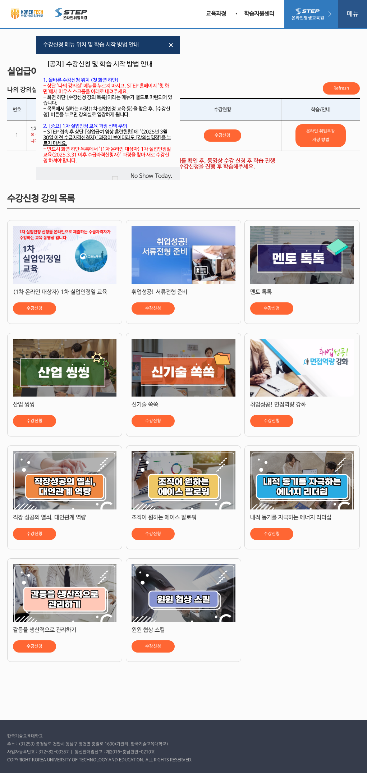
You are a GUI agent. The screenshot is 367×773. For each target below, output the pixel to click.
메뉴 (352, 14)
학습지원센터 (259, 14)
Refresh (341, 88)
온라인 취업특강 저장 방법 (320, 135)
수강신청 (222, 135)
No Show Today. (151, 176)
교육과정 (216, 14)
